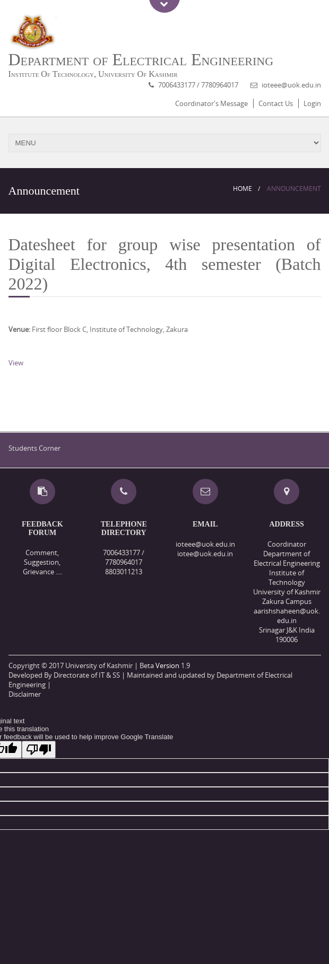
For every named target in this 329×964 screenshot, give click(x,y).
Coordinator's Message (211, 103)
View (15, 362)
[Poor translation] (39, 749)
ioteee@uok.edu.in (291, 85)
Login (312, 103)
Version (167, 665)
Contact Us (275, 103)
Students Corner (34, 448)
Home (242, 188)
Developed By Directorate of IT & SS (64, 675)
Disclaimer (24, 694)
